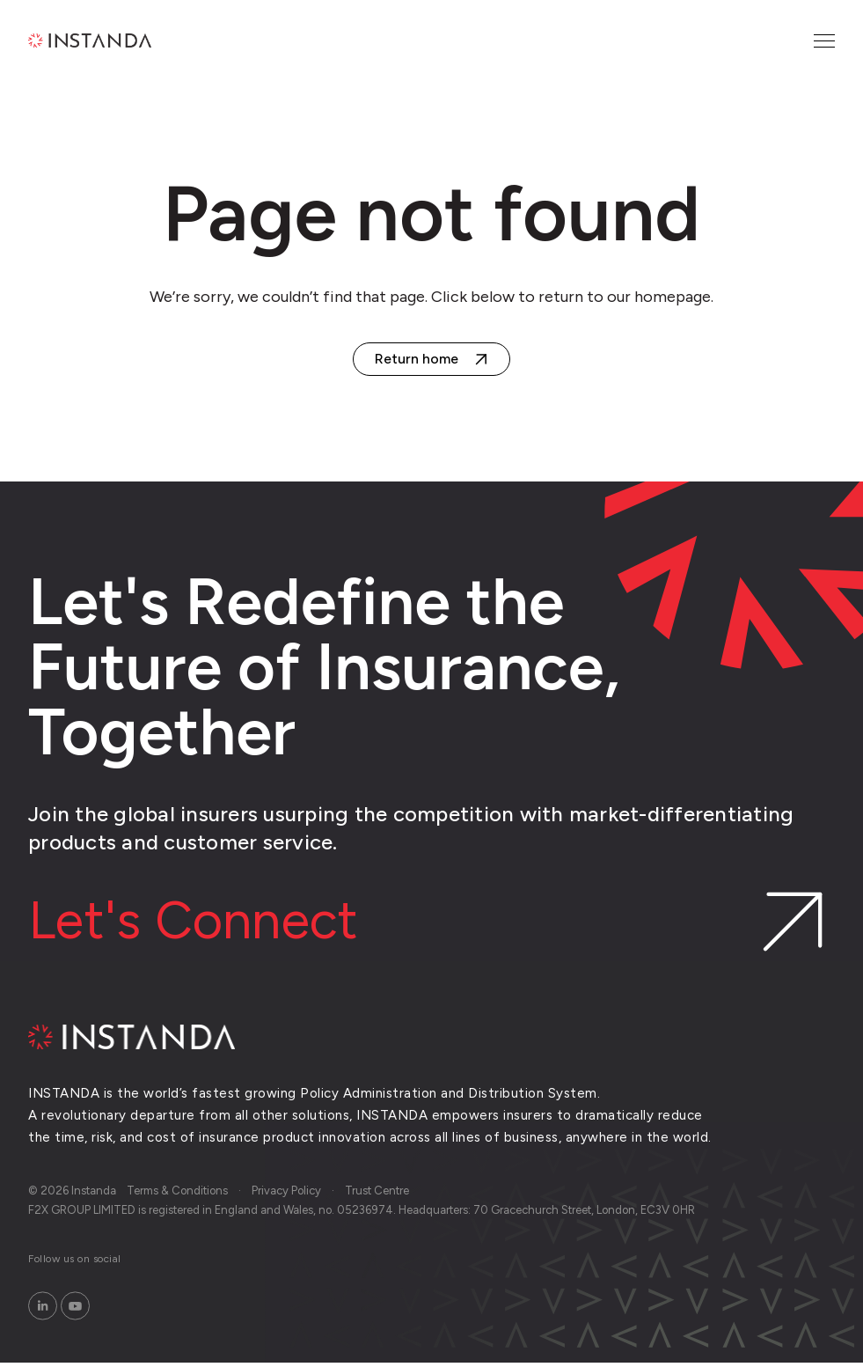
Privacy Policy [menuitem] (286, 1195)
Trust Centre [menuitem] (377, 1195)
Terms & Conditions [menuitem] (177, 1195)
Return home (416, 358)
